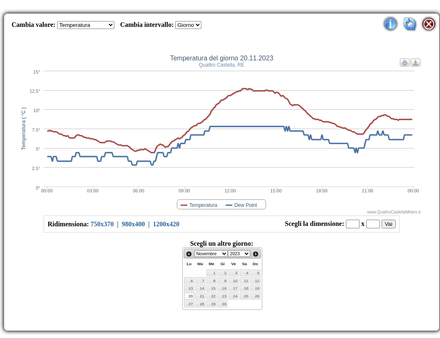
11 (246, 280)
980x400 (133, 224)
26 (257, 296)
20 (191, 296)
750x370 (102, 224)
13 (191, 288)
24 (235, 296)
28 (202, 304)
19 (257, 288)
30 (224, 304)
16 (224, 288)
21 (202, 296)
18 (246, 288)
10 (235, 280)
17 (235, 288)
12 (257, 280)
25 (246, 296)
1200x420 (166, 224)
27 (191, 304)
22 (213, 296)
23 (224, 296)
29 (213, 304)
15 (213, 288)
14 (202, 288)
